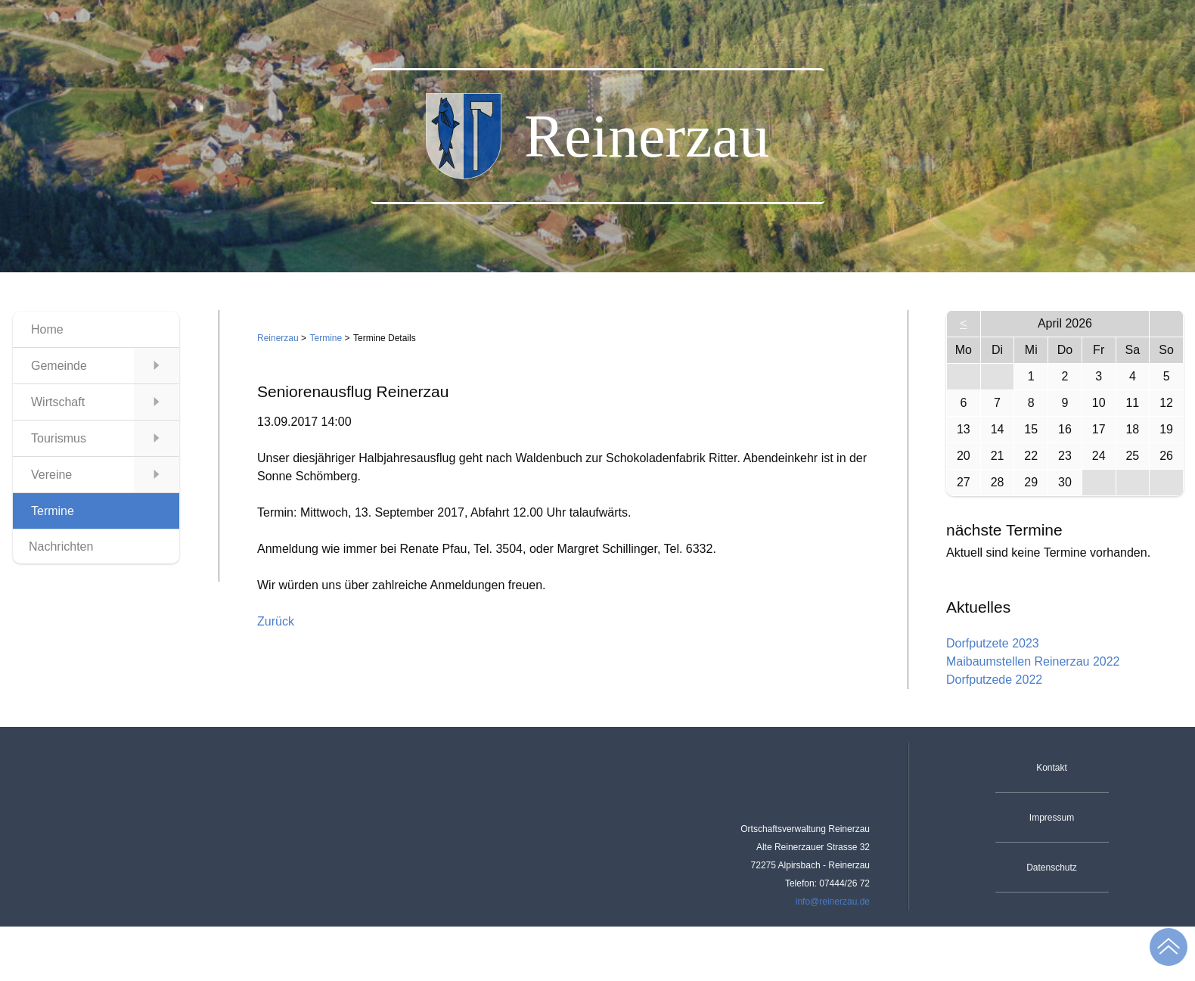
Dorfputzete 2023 (992, 643)
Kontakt (1051, 767)
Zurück (275, 621)
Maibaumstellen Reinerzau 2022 (1032, 661)
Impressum (1051, 817)
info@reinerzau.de (833, 901)
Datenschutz (1051, 867)
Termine (326, 338)
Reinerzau (278, 338)
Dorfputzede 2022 (994, 679)
